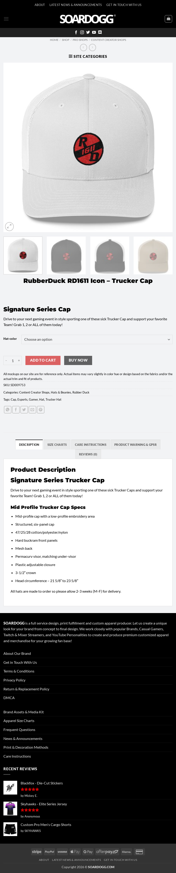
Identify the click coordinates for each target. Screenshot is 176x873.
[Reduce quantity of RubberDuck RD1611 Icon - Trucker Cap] (6, 360)
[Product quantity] (12, 360)
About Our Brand (17, 653)
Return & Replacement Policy (26, 689)
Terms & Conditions (18, 671)
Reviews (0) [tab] (88, 454)
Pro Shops (80, 40)
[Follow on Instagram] (82, 33)
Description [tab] (29, 444)
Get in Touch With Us (20, 662)
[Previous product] (92, 47)
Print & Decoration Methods (25, 747)
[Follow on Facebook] (76, 33)
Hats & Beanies (61, 392)
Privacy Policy (14, 680)
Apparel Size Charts (18, 720)
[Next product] (83, 47)
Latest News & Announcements (76, 5)
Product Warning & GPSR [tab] (135, 444)
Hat (41, 399)
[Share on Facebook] (16, 409)
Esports (22, 399)
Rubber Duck (80, 392)
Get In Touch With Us (123, 5)
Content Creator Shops (108, 40)
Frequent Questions (19, 729)
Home (54, 40)
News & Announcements (22, 738)
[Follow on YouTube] (94, 33)
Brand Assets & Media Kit (23, 712)
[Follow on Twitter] (88, 33)
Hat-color (10, 338)
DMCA (9, 697)
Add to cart (43, 360)
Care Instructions (17, 756)
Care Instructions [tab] (90, 444)
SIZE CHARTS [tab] (57, 444)
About (40, 5)
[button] (6, 18)
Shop (65, 40)
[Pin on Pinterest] (40, 409)
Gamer (33, 399)
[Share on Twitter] (24, 409)
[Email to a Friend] (32, 409)
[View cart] (168, 18)
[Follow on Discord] (100, 33)
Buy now (78, 360)
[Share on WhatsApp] (7, 409)
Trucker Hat (53, 399)
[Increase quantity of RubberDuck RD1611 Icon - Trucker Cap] (19, 360)
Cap (13, 399)
